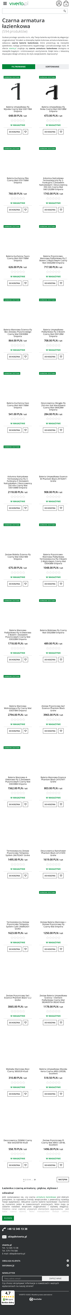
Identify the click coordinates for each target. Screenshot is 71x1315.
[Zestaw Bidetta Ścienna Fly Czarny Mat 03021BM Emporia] (18, 556)
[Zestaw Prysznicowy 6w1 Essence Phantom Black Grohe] (53, 708)
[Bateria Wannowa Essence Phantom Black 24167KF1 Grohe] (53, 779)
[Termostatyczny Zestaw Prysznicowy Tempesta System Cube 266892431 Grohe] (17, 925)
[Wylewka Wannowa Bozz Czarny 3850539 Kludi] (17, 1070)
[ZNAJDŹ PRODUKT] (32, 11)
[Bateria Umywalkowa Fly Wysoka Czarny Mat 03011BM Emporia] (18, 109)
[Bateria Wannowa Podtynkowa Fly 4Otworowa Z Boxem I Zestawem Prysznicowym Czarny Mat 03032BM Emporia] (17, 635)
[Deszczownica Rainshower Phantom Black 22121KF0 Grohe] (53, 853)
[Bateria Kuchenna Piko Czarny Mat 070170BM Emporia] (18, 180)
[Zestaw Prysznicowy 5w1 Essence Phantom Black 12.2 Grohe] (17, 997)
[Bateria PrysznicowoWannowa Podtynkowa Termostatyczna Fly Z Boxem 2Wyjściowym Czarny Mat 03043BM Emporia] (53, 559)
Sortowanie (52, 66)
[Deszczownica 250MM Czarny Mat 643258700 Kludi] (18, 1141)
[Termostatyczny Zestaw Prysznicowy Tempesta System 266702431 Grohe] (18, 853)
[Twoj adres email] (22, 1278)
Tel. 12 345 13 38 (10, 1247)
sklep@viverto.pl (17, 1236)
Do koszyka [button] (14, 132)
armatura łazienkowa (46, 1197)
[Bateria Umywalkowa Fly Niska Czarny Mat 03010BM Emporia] (53, 109)
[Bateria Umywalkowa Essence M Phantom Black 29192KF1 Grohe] (53, 478)
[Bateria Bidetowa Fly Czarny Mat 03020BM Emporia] (53, 631)
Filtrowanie (19, 66)
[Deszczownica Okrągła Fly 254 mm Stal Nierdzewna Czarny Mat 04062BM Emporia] (53, 406)
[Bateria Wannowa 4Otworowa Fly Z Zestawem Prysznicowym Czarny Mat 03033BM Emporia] (17, 780)
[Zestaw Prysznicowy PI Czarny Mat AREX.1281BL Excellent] (53, 1142)
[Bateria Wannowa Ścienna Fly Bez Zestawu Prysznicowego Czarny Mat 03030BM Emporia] (18, 333)
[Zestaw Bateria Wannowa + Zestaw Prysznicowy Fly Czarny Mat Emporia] (53, 924)
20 (35, 1179)
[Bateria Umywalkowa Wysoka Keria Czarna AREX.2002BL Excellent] (53, 1071)
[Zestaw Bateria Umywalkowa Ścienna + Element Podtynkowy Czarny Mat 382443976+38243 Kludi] (53, 999)
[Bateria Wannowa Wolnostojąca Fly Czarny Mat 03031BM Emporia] (17, 708)
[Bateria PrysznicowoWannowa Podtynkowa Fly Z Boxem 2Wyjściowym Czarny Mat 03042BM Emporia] (53, 259)
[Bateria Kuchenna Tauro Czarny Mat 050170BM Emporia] (17, 258)
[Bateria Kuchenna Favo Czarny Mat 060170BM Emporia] (18, 405)
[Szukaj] (64, 11)
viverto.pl (12, 48)
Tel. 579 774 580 (10, 1250)
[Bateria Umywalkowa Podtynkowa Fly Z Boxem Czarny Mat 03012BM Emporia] (53, 333)
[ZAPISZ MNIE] (55, 1278)
